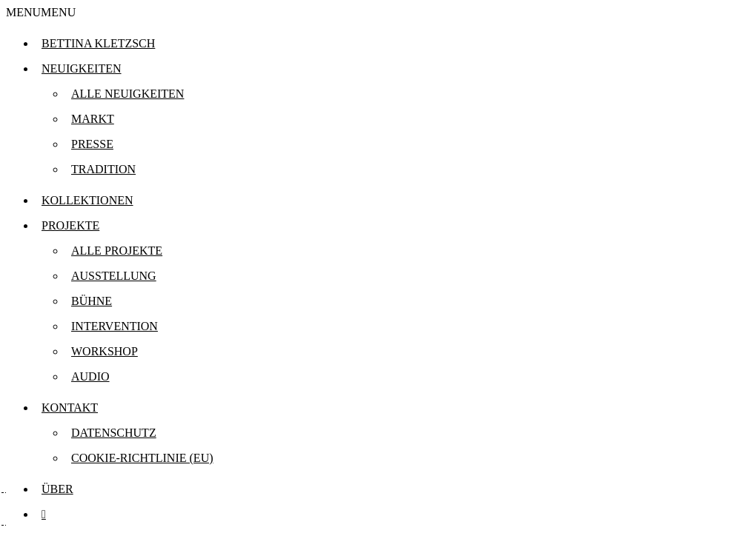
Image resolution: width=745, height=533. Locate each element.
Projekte (70, 225)
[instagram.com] (44, 514)
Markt (92, 119)
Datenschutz (113, 432)
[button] (41, 12)
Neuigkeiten (82, 68)
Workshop (104, 351)
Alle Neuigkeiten (127, 93)
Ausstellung (113, 275)
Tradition (103, 169)
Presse (92, 144)
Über (57, 489)
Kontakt (70, 407)
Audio (90, 376)
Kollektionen (87, 200)
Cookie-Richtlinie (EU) (142, 458)
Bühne (91, 301)
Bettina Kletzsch (98, 43)
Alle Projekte (116, 250)
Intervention (114, 326)
